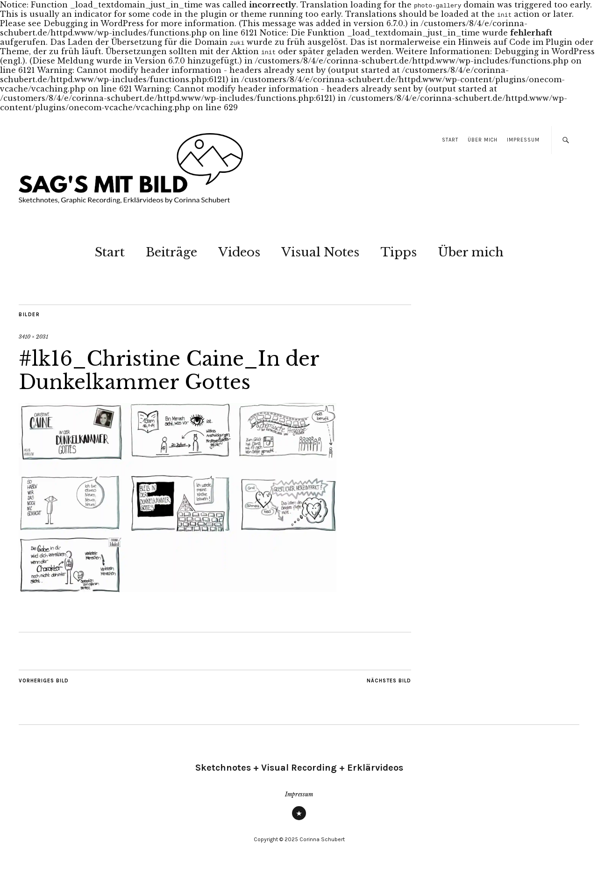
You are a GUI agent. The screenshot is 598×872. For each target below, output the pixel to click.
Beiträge (171, 252)
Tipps (398, 252)
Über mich (483, 140)
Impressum (523, 140)
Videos (239, 252)
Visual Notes (320, 252)
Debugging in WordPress (93, 23)
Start (450, 140)
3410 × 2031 (33, 336)
